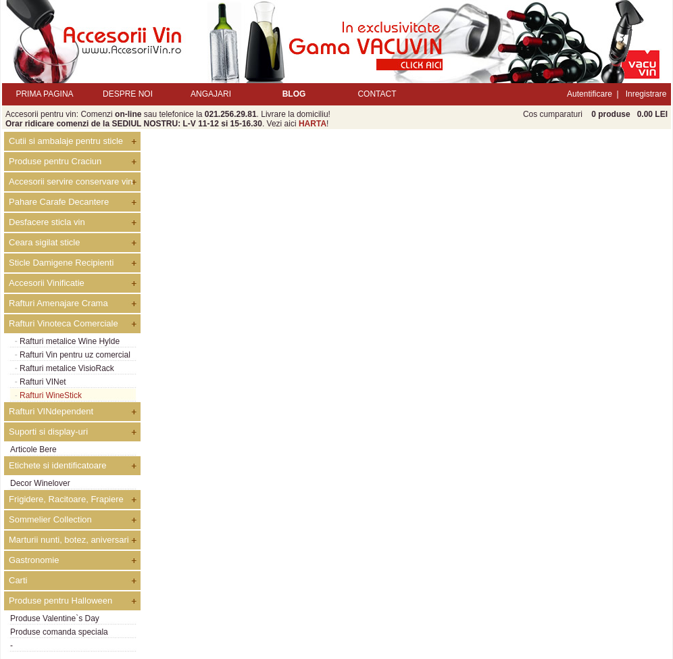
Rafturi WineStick (51, 395)
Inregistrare (646, 94)
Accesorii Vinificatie (46, 283)
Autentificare (589, 94)
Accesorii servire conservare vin (71, 181)
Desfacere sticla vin (47, 222)
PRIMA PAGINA (44, 94)
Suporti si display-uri (48, 431)
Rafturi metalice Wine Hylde (70, 341)
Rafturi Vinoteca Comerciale (63, 323)
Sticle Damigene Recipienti (61, 263)
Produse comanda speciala (59, 632)
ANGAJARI (211, 94)
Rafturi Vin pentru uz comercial (75, 355)
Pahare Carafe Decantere (59, 202)
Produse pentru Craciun (55, 161)
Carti (18, 580)
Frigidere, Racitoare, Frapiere (66, 499)
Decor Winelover (40, 483)
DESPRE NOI (128, 94)
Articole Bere (33, 449)
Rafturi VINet (43, 382)
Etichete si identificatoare (58, 465)
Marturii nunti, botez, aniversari (69, 540)
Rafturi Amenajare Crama (58, 303)
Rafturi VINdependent (51, 411)
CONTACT (376, 94)
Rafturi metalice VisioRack (67, 368)
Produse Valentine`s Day (54, 618)
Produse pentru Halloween (60, 600)
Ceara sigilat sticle (44, 242)
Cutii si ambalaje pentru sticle (66, 141)
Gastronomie (34, 560)
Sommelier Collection (50, 519)
